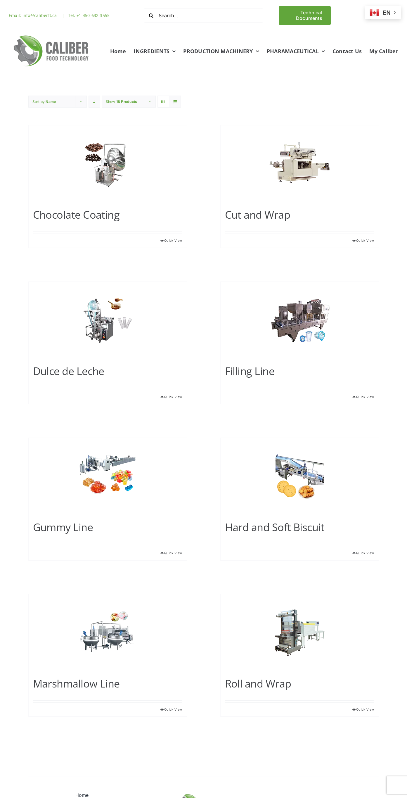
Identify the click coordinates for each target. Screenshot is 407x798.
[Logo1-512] (51, 33)
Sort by (44, 101)
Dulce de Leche (68, 370)
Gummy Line (63, 526)
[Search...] (203, 15)
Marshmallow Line (76, 683)
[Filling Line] (300, 319)
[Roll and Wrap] (300, 632)
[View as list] (175, 101)
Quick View (173, 240)
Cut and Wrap (257, 214)
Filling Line (250, 370)
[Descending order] (94, 101)
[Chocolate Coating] (108, 163)
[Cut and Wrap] (300, 163)
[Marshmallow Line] (108, 632)
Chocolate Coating (76, 214)
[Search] (151, 15)
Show (121, 101)
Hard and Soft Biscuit (275, 526)
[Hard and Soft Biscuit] (300, 475)
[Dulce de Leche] (108, 319)
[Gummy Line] (108, 475)
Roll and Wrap (258, 683)
